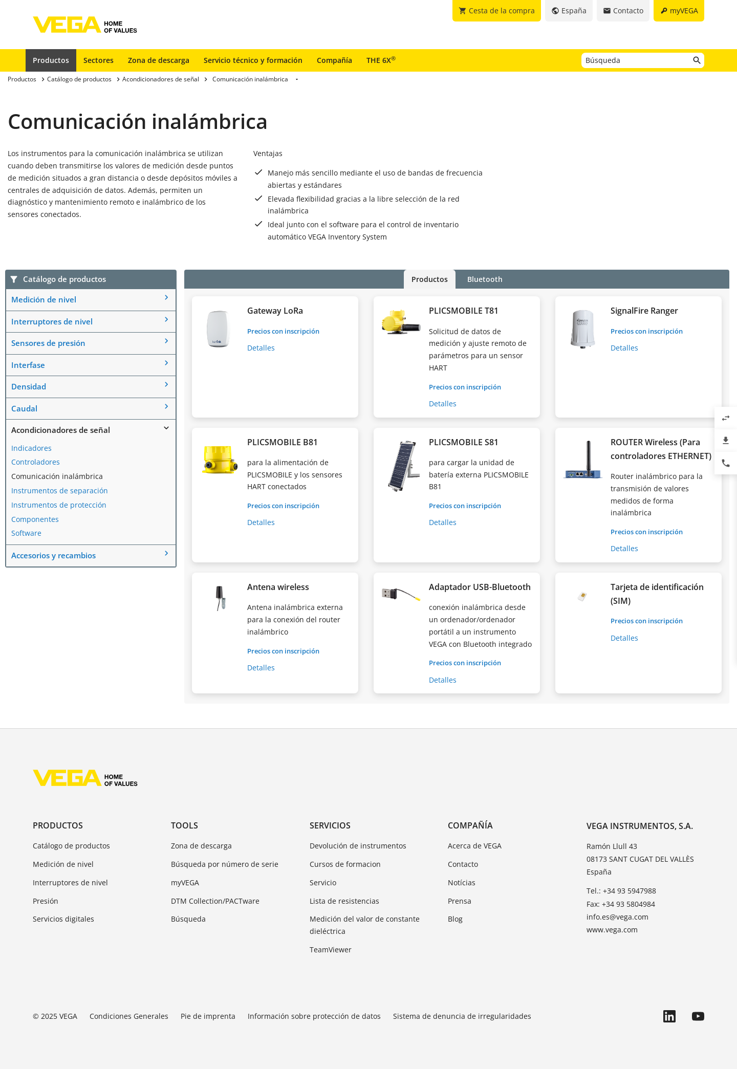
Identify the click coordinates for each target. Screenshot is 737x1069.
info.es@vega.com (617, 917)
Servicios (330, 825)
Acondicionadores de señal (60, 430)
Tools (184, 825)
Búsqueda (188, 919)
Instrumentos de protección (58, 505)
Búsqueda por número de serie (224, 864)
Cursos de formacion (345, 864)
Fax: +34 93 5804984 (621, 904)
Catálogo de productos (71, 845)
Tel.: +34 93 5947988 (621, 891)
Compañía (334, 60)
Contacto (463, 864)
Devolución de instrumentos (358, 845)
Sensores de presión (48, 343)
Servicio (323, 882)
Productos (51, 60)
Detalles (261, 348)
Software (26, 533)
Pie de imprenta (208, 1016)
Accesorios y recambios (53, 555)
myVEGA (185, 882)
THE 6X (381, 60)
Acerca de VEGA (475, 845)
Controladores (35, 462)
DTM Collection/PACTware (215, 901)
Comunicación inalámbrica (57, 476)
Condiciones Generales (129, 1016)
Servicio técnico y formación (253, 60)
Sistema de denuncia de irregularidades (462, 1016)
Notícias (461, 882)
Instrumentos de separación (59, 490)
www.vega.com (612, 929)
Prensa (459, 901)
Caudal (24, 408)
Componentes (35, 519)
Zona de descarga (158, 60)
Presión (45, 901)
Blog (455, 919)
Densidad (28, 386)
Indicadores (31, 448)
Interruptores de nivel (52, 321)
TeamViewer (331, 949)
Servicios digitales (63, 919)
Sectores (98, 60)
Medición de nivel (43, 299)
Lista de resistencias (344, 901)
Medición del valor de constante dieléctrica (365, 925)
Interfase (28, 365)
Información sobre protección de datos (314, 1016)
